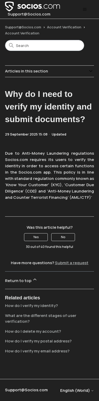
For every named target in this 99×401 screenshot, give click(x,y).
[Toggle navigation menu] (84, 9)
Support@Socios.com (23, 27)
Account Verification (64, 27)
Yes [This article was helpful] (36, 237)
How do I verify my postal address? (38, 341)
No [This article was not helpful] (63, 237)
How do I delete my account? (33, 331)
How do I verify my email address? (37, 351)
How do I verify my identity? (31, 305)
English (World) (77, 390)
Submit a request (71, 262)
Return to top (21, 280)
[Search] (44, 45)
